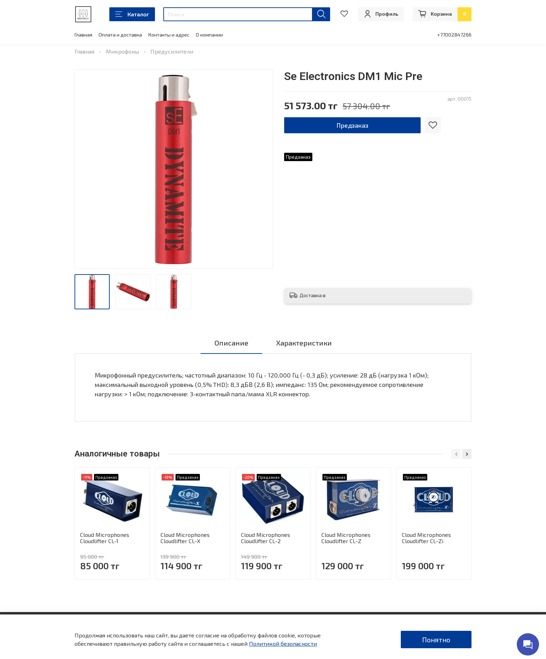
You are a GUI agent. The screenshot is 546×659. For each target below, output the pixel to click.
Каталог (132, 14)
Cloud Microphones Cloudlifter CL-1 (104, 537)
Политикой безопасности (283, 643)
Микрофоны (122, 51)
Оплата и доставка (120, 35)
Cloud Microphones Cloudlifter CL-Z (345, 537)
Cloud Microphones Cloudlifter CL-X (185, 537)
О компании (209, 35)
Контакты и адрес (168, 35)
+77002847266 (454, 35)
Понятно (436, 639)
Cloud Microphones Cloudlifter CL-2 (265, 537)
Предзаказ (352, 125)
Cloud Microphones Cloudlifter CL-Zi (426, 537)
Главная (83, 35)
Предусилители (171, 51)
